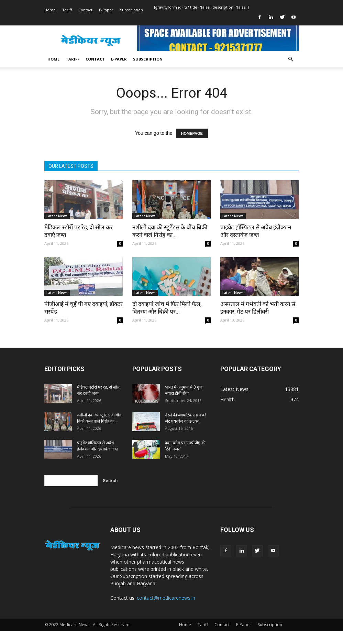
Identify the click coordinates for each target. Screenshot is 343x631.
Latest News (57, 216)
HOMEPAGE (192, 133)
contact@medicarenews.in (166, 598)
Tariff (67, 9)
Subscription (131, 9)
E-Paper (106, 9)
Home (50, 9)
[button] (290, 59)
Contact (85, 9)
